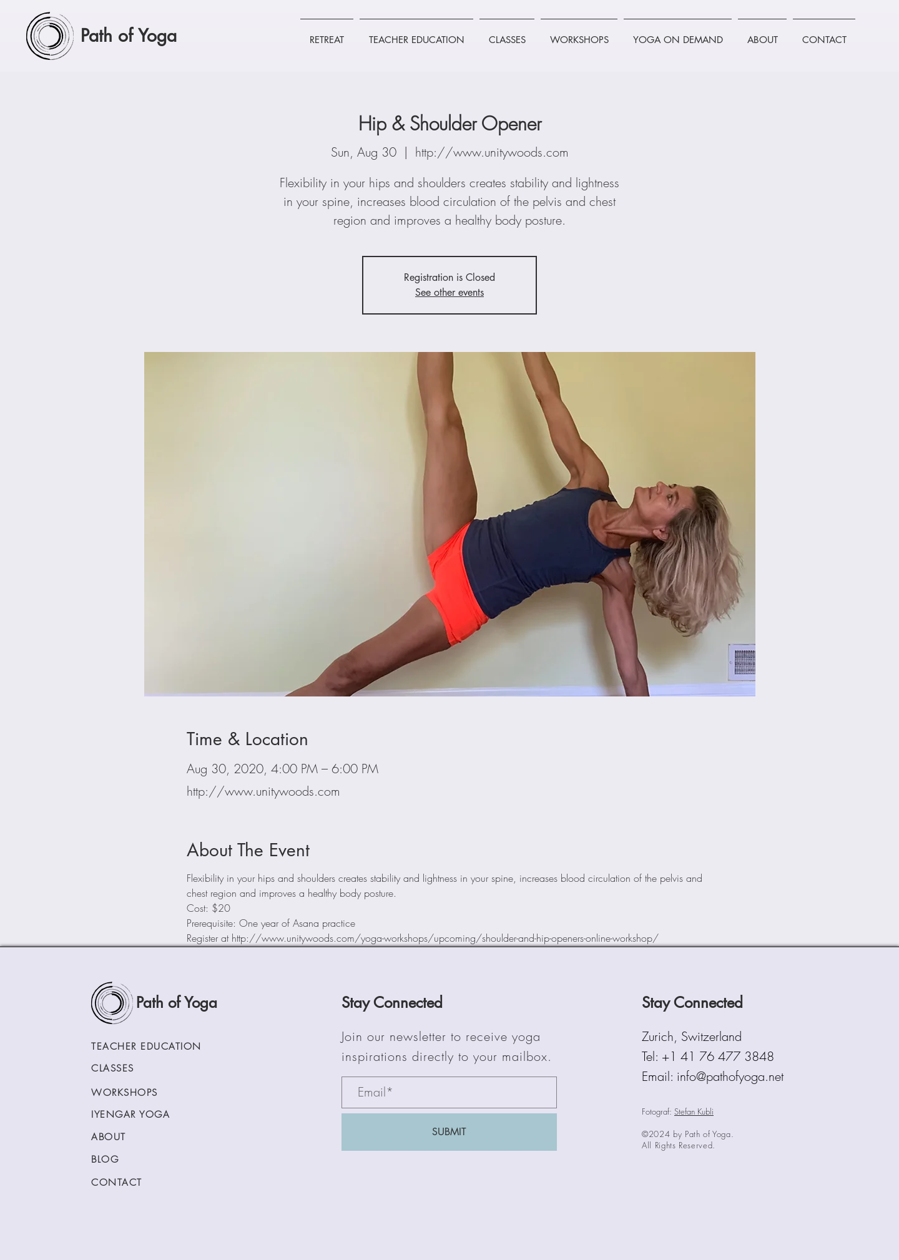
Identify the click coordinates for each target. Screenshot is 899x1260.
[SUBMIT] (449, 1132)
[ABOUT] (130, 1137)
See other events (449, 292)
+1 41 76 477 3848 (718, 1056)
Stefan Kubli (694, 1111)
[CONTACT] (142, 1183)
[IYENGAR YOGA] (142, 1114)
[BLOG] (142, 1159)
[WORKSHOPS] (142, 1093)
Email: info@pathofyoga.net (713, 1076)
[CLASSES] (142, 1068)
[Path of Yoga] (139, 36)
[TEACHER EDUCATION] (163, 1046)
